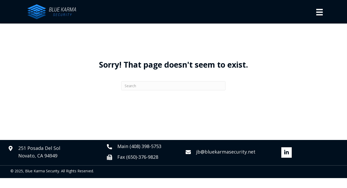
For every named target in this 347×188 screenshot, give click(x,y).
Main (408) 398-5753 (139, 146)
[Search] (173, 85)
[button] (286, 152)
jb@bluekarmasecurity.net (225, 152)
